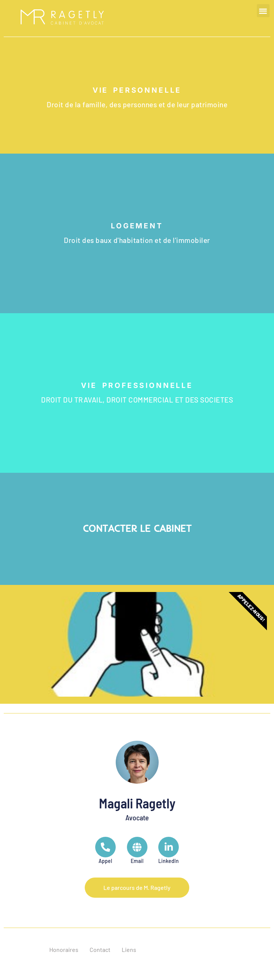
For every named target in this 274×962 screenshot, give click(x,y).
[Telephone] (105, 851)
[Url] (137, 851)
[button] (263, 10)
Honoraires (63, 949)
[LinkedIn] (169, 851)
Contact (100, 949)
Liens (129, 949)
